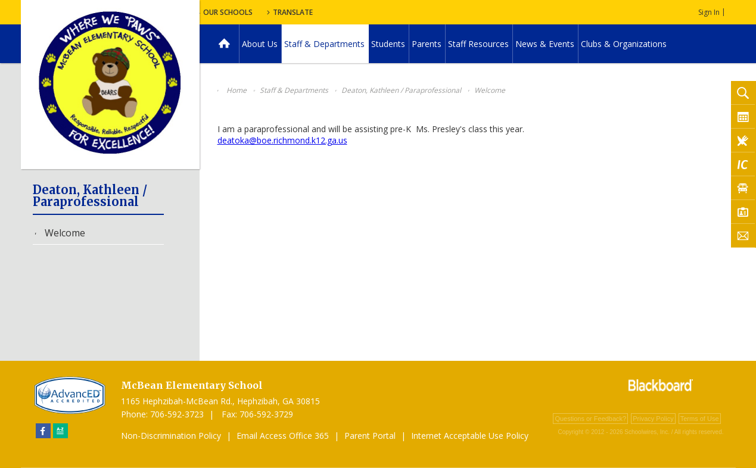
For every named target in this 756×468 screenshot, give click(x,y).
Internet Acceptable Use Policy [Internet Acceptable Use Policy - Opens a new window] (469, 435)
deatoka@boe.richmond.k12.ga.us (282, 140)
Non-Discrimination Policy (171, 435)
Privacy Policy (653, 418)
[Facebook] (43, 430)
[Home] (224, 43)
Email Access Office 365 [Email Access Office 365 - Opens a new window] (283, 435)
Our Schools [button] (325, 12)
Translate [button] (394, 12)
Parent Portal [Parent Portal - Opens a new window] (370, 435)
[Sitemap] (60, 430)
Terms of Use (699, 418)
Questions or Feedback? (590, 418)
